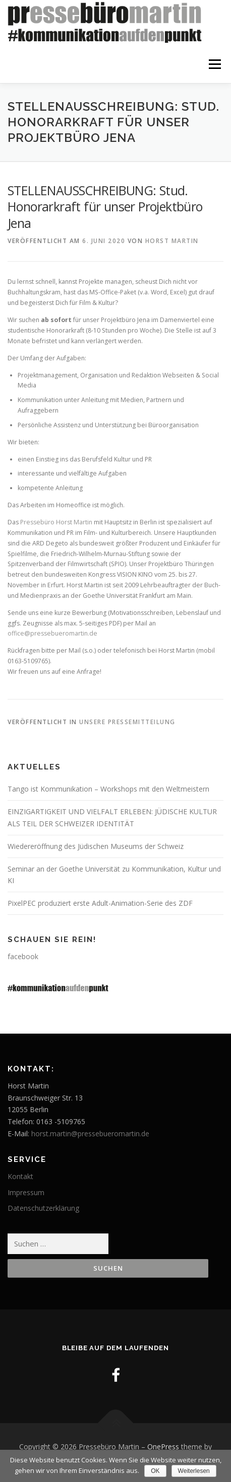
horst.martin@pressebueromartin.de (90, 1133)
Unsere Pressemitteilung (127, 722)
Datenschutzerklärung (43, 1208)
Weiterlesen (194, 1470)
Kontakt (20, 1176)
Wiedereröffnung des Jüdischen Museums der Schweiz (96, 846)
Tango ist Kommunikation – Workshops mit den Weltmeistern (108, 789)
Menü (214, 64)
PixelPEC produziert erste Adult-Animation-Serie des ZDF (100, 903)
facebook (23, 956)
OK (155, 1470)
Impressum (26, 1192)
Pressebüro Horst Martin (56, 522)
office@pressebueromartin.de (52, 633)
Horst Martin (172, 241)
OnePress (163, 1446)
